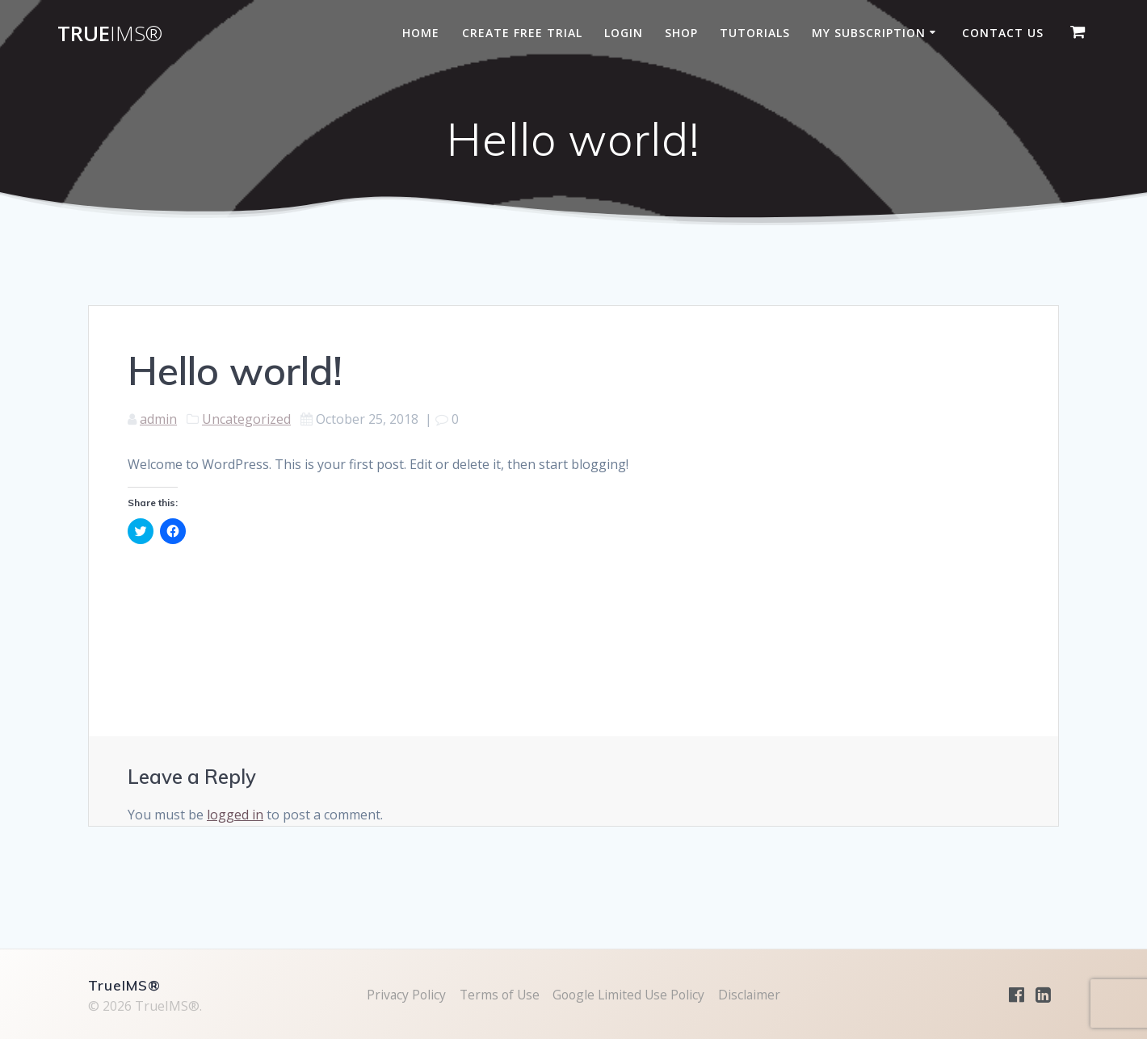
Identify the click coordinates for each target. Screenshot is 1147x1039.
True (109, 33)
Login (623, 32)
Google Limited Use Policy (630, 994)
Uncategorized (246, 419)
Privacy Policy (402, 994)
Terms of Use (497, 994)
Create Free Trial (522, 32)
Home (420, 32)
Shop (681, 32)
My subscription (869, 32)
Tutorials (755, 32)
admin (158, 419)
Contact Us (1003, 32)
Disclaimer (753, 994)
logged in (235, 814)
